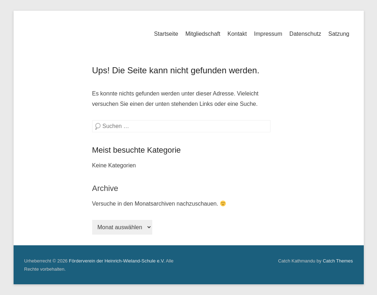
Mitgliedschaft (202, 34)
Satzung (338, 34)
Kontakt (237, 34)
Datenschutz (305, 34)
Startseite (166, 34)
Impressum (268, 34)
